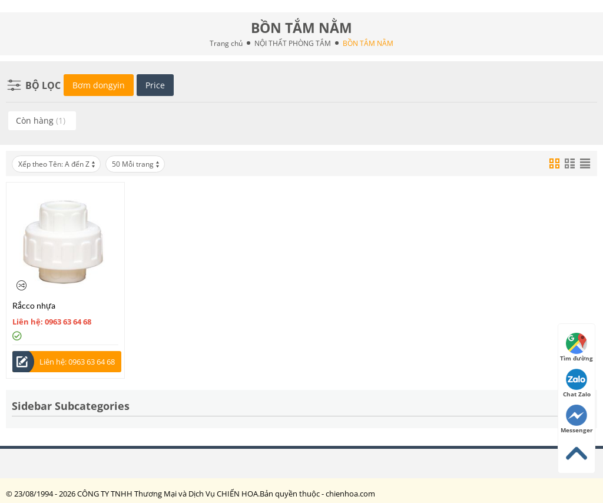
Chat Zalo (577, 383)
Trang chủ (226, 43)
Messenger (577, 419)
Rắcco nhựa (33, 305)
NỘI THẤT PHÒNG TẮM (292, 43)
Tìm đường (576, 347)
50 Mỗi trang (136, 164)
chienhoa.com (350, 493)
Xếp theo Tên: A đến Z (57, 164)
